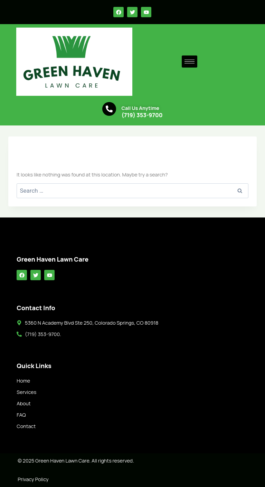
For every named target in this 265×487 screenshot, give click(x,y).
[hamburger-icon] (189, 61)
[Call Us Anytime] (109, 109)
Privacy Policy (33, 479)
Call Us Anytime (140, 108)
